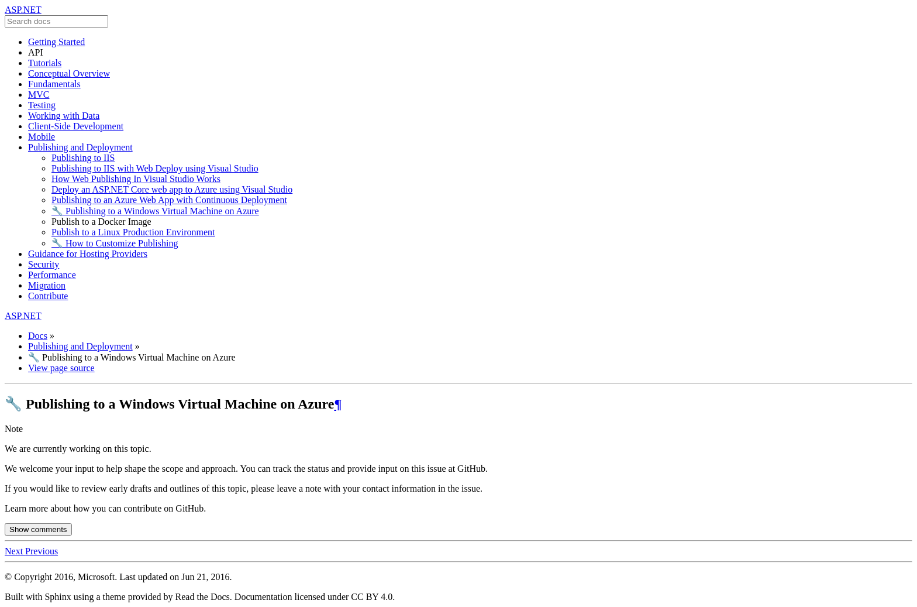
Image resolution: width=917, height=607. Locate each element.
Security (43, 264)
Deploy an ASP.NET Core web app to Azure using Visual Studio (171, 189)
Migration (47, 285)
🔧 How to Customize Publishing (114, 243)
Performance (52, 275)
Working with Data (63, 116)
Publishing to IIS (83, 158)
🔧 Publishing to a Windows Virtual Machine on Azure (155, 211)
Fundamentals (54, 84)
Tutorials (44, 63)
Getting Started (56, 42)
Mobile (41, 137)
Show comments (38, 529)
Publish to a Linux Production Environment (133, 232)
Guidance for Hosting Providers (87, 254)
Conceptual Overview (69, 73)
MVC (38, 95)
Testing (42, 105)
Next (15, 551)
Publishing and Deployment (80, 147)
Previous (41, 551)
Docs (37, 336)
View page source (61, 368)
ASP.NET (23, 10)
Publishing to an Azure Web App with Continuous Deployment (169, 200)
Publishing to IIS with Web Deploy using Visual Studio (154, 168)
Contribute (48, 296)
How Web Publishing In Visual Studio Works (135, 179)
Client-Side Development (75, 126)
